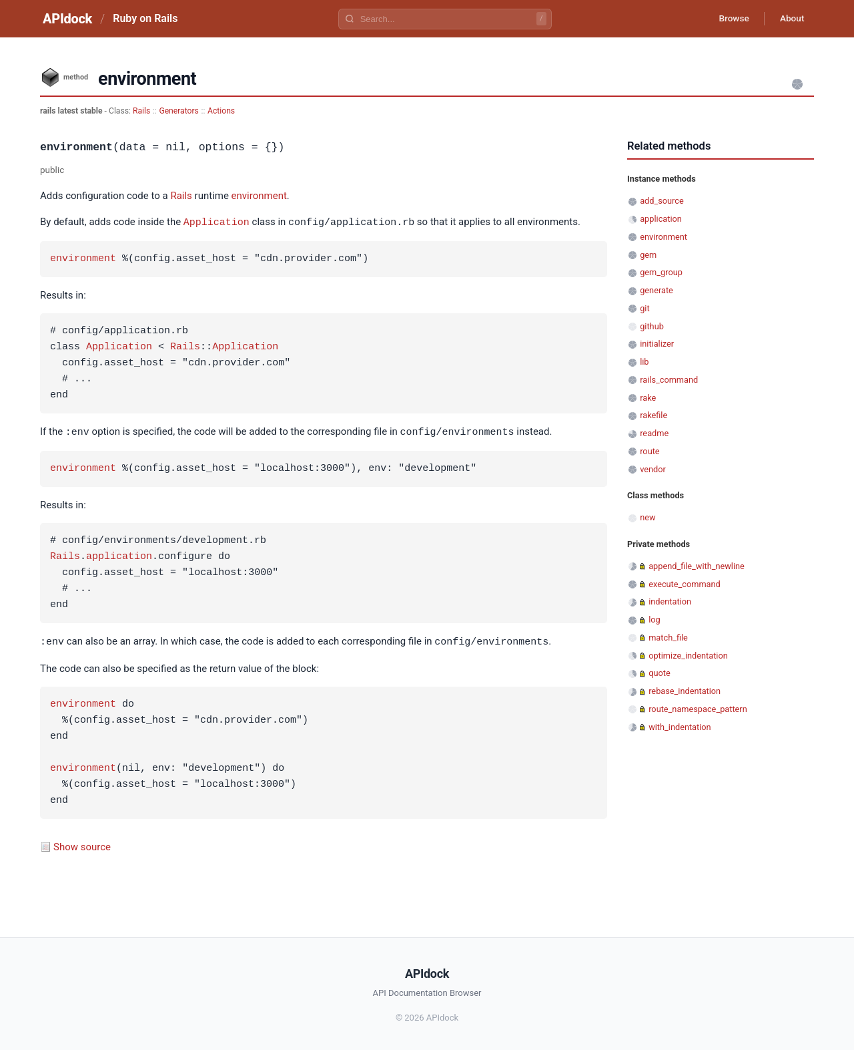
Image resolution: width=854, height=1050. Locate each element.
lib (644, 362)
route (649, 451)
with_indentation (680, 727)
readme (654, 433)
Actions (221, 111)
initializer (657, 344)
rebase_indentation (685, 691)
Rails (141, 111)
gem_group (661, 272)
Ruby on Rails (145, 18)
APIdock (67, 19)
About (790, 18)
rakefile (653, 415)
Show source (82, 845)
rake (648, 398)
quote (659, 673)
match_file (668, 638)
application (119, 555)
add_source (662, 201)
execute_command (685, 584)
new (647, 517)
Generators (179, 111)
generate (656, 290)
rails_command (669, 380)
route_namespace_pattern (698, 709)
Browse (730, 18)
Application (216, 221)
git (644, 308)
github (652, 326)
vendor (653, 469)
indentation (670, 601)
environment (259, 196)
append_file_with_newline (697, 566)
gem (648, 255)
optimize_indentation (688, 656)
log (655, 620)
